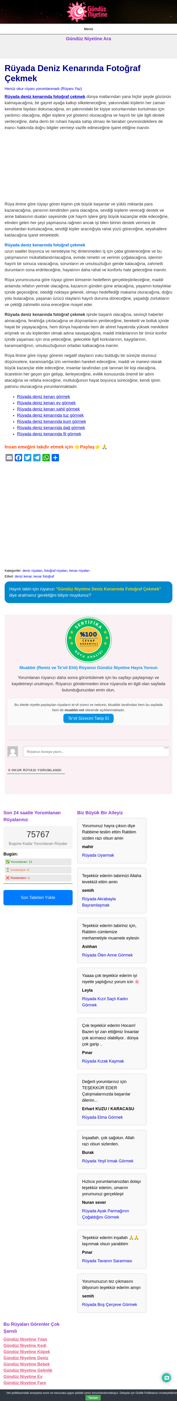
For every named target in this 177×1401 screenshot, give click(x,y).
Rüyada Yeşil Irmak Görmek (107, 1161)
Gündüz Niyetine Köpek (26, 1351)
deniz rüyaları (32, 570)
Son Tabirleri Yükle (38, 897)
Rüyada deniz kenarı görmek (43, 396)
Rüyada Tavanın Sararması (107, 1261)
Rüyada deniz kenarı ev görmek (46, 403)
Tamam (93, 1397)
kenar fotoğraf (44, 576)
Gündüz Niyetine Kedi (24, 1345)
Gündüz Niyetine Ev (22, 1376)
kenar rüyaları (79, 570)
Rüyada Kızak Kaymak (103, 1061)
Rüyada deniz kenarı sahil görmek (48, 409)
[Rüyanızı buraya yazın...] (96, 751)
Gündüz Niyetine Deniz (25, 1358)
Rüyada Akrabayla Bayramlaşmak (99, 902)
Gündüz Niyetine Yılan (25, 1339)
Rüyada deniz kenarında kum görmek (51, 421)
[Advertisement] (88, 167)
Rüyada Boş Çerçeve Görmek (109, 1304)
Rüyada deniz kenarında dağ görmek (51, 427)
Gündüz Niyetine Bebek (26, 1364)
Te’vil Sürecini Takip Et (88, 718)
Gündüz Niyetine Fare (24, 1383)
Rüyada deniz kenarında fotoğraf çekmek (45, 96)
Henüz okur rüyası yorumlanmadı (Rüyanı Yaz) (43, 89)
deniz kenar (23, 576)
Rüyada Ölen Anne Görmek (107, 955)
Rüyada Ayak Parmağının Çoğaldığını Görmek (105, 1214)
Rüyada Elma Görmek (102, 1117)
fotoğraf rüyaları (56, 570)
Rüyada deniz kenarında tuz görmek (50, 415)
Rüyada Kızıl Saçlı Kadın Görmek (105, 1002)
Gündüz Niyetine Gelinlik (27, 1370)
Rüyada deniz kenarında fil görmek (49, 434)
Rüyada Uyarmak (98, 855)
